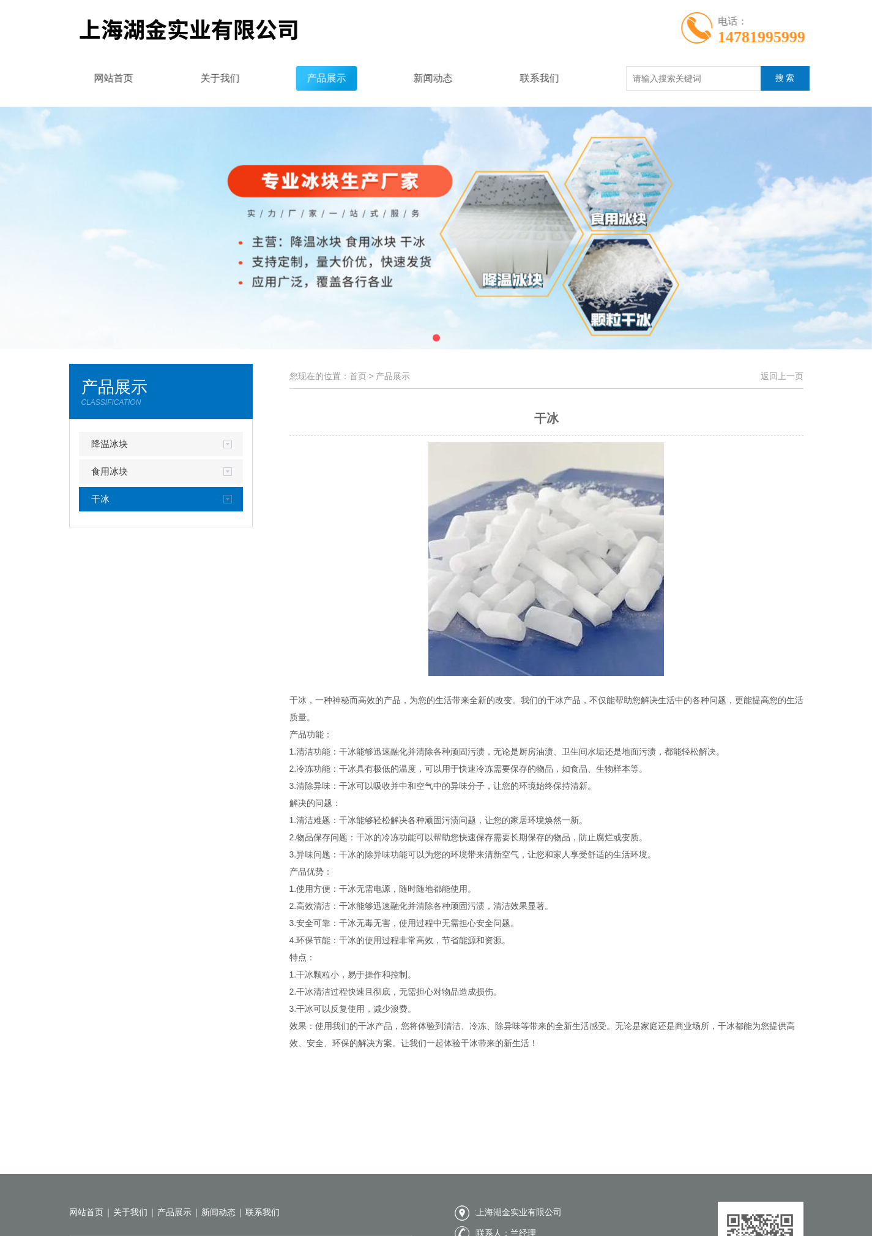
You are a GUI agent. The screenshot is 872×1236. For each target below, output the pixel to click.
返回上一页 (782, 376)
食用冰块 (109, 471)
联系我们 (523, 78)
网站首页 (97, 78)
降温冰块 (109, 444)
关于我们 (204, 78)
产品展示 (310, 78)
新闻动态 (417, 78)
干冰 (100, 499)
